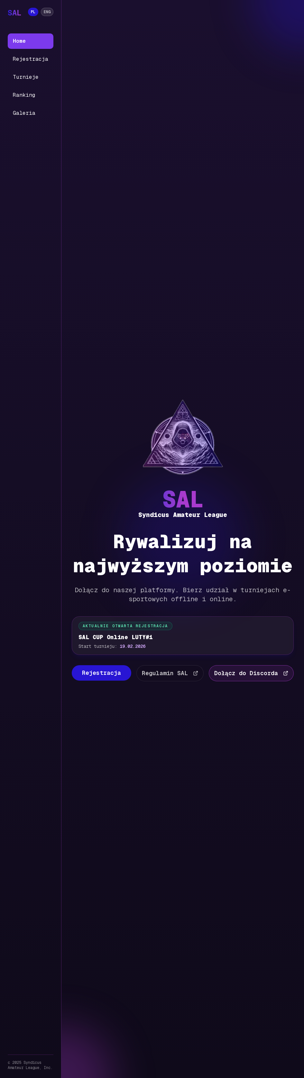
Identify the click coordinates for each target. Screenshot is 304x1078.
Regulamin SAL (170, 673)
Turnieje (26, 77)
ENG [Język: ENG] (47, 11)
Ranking (24, 95)
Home (19, 41)
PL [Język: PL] (33, 11)
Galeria (24, 113)
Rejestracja (30, 59)
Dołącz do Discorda (251, 673)
